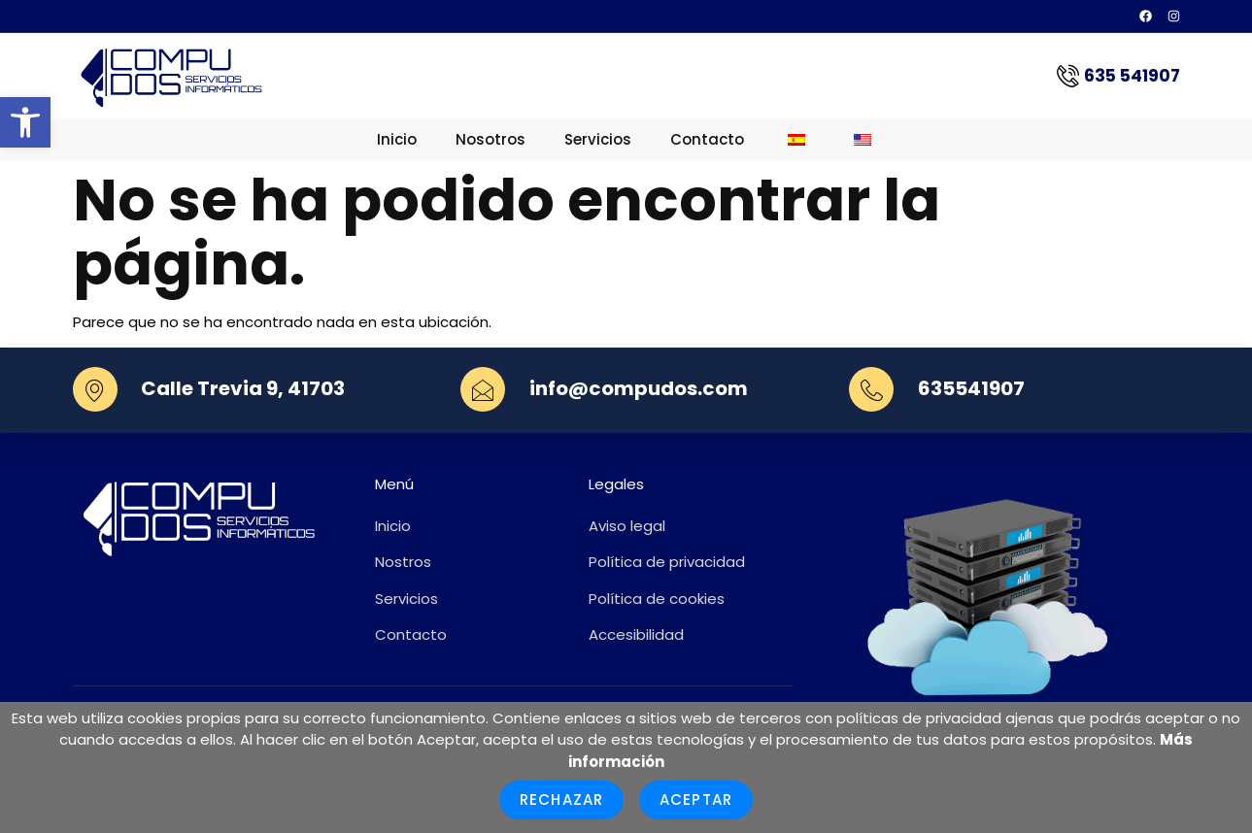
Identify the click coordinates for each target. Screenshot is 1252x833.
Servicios (597, 140)
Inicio (397, 140)
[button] (25, 122)
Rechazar (561, 799)
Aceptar (696, 799)
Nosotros (490, 140)
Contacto (707, 140)
